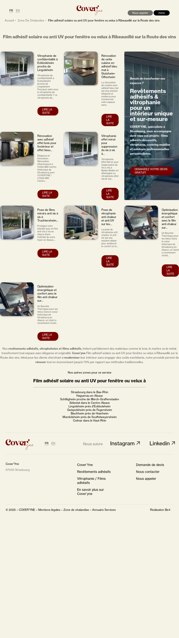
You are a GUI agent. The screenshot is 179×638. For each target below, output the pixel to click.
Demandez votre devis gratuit (151, 171)
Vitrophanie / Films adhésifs (91, 481)
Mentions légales (49, 510)
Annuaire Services (104, 510)
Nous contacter (148, 472)
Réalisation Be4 (160, 510)
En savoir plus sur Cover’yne (90, 492)
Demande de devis (150, 465)
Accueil (9, 20)
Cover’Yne (85, 465)
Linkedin (160, 443)
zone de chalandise (31, 20)
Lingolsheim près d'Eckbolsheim (89, 406)
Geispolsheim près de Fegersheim (89, 410)
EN (18, 10)
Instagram (122, 443)
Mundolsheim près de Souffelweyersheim (90, 417)
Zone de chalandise (76, 510)
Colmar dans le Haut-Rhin (89, 420)
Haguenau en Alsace (89, 395)
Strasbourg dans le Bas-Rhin (89, 392)
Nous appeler (140, 13)
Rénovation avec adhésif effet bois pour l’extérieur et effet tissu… (46, 143)
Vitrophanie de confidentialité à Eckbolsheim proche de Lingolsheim (47, 63)
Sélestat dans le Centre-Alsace (89, 403)
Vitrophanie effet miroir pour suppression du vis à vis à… (109, 144)
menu (161, 13)
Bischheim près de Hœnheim (89, 413)
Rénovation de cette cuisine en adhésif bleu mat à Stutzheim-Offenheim (109, 66)
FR (11, 10)
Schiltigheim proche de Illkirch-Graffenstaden (89, 399)
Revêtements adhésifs (94, 472)
